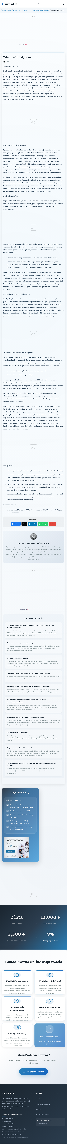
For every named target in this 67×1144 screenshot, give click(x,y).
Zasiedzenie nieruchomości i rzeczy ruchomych (21, 809)
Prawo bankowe (24, 10)
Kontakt (38, 1102)
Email (52, 524)
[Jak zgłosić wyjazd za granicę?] (33, 729)
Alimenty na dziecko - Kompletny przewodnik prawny (21, 821)
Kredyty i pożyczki (37, 10)
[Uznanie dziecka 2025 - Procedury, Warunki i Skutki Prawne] (33, 669)
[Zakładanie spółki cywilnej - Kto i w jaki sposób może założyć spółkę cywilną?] (33, 761)
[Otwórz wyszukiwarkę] (39, 4)
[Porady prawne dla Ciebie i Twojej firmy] (16, 850)
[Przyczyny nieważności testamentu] (33, 744)
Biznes (15, 10)
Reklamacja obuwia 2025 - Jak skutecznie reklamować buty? (20, 815)
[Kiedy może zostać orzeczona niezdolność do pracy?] (33, 714)
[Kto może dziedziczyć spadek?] (33, 655)
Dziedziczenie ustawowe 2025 (20, 804)
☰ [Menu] (63, 4)
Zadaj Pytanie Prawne (33, 1064)
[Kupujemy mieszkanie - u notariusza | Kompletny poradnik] (33, 682)
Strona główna (6, 10)
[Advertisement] (33, 30)
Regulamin (39, 1092)
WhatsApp (43, 524)
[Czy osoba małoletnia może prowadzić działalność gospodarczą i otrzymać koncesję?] (33, 623)
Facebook (15, 524)
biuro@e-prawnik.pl (42, 1107)
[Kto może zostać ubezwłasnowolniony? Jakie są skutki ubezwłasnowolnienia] (33, 697)
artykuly (47, 10)
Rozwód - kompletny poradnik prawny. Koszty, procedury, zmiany (21, 799)
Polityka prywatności (43, 1097)
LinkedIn (32, 524)
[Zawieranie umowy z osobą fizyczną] (33, 639)
